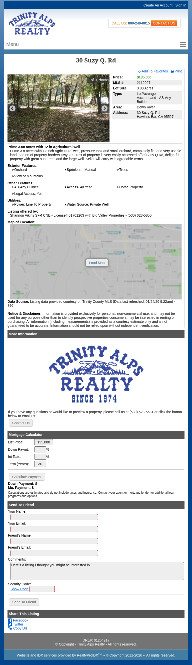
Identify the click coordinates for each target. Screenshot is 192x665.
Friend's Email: (19, 547)
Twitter (15, 624)
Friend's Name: (20, 535)
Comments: (17, 559)
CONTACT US (164, 23)
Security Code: (19, 584)
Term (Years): (18, 464)
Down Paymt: (18, 449)
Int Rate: (14, 457)
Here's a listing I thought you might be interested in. (97, 571)
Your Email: (17, 523)
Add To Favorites (152, 71)
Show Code (19, 589)
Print (176, 71)
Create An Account (158, 5)
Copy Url (17, 628)
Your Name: (17, 511)
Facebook (18, 620)
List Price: (15, 442)
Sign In (180, 5)
